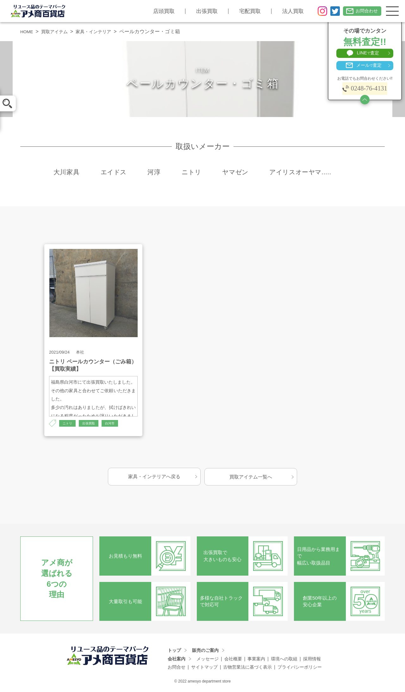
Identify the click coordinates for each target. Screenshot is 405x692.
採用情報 (312, 659)
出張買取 (202, 11)
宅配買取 (245, 11)
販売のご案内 (205, 650)
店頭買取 (159, 11)
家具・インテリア (102, 31)
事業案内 (256, 659)
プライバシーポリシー (299, 667)
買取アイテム (58, 31)
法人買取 (288, 11)
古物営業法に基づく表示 (247, 667)
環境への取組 (284, 659)
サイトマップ (204, 667)
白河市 (115, 423)
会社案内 (176, 659)
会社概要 (233, 659)
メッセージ (207, 659)
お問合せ (176, 667)
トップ (174, 650)
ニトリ (68, 423)
